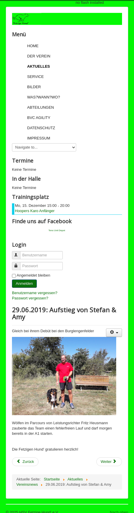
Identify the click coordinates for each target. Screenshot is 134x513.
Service (35, 76)
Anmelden (24, 283)
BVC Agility (38, 117)
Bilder (34, 87)
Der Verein (38, 56)
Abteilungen (40, 107)
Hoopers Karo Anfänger (35, 211)
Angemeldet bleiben (33, 275)
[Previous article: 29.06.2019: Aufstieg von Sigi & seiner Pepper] (25, 461)
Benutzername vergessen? (34, 293)
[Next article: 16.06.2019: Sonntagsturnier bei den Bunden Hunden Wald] (109, 461)
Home (33, 46)
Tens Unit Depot (56, 230)
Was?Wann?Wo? (43, 97)
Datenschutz (41, 128)
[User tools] (114, 332)
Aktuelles (38, 66)
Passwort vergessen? (30, 298)
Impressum (38, 138)
